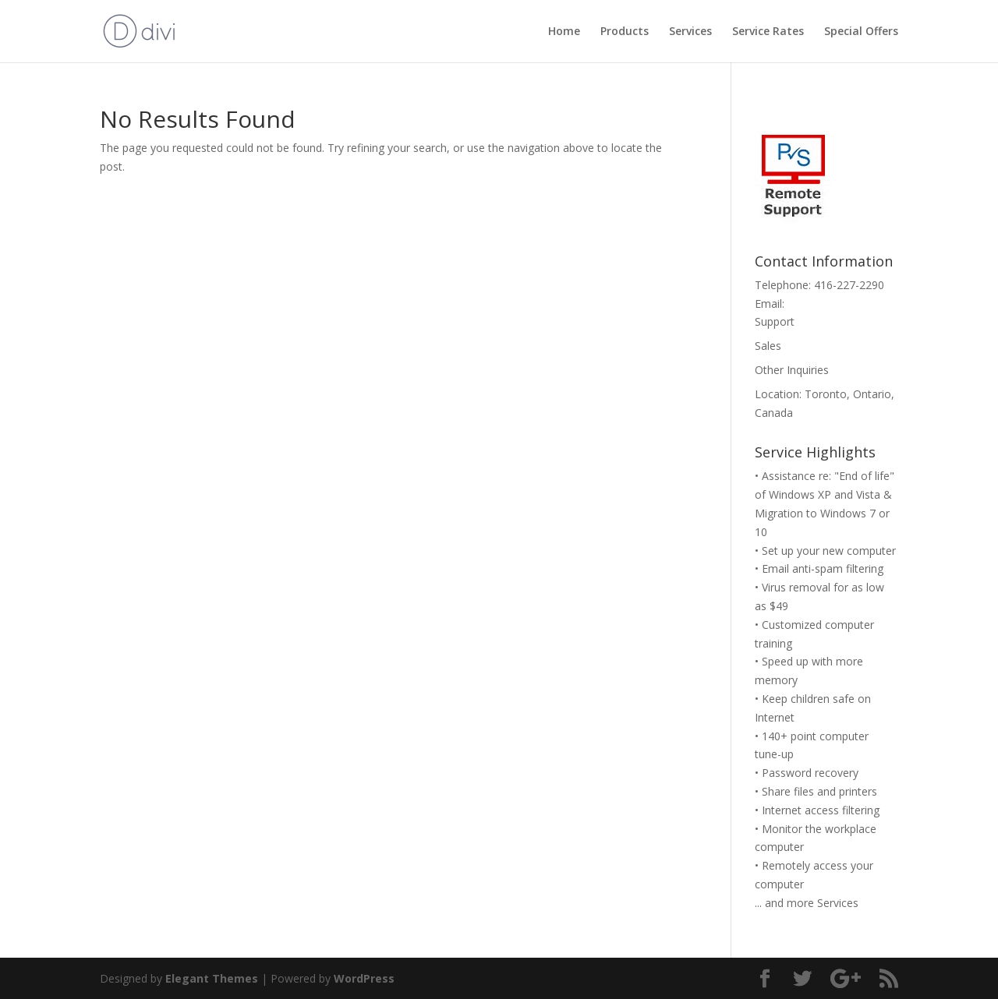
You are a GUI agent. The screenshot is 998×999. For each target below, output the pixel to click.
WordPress (364, 978)
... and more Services (806, 902)
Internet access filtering (820, 810)
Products (624, 32)
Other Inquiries (792, 369)
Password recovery (810, 772)
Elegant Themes (211, 978)
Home (564, 32)
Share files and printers (819, 791)
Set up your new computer (829, 550)
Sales (768, 345)
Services (690, 32)
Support (775, 321)
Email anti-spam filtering (822, 568)
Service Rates (768, 32)
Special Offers (861, 32)
